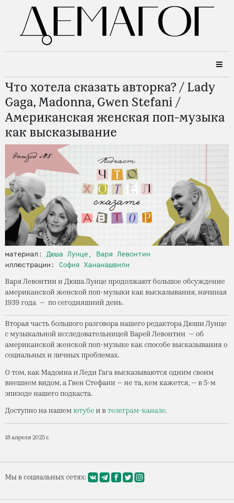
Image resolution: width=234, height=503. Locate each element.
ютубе (83, 411)
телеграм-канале (136, 411)
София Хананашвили (94, 265)
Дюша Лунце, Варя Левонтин (98, 254)
